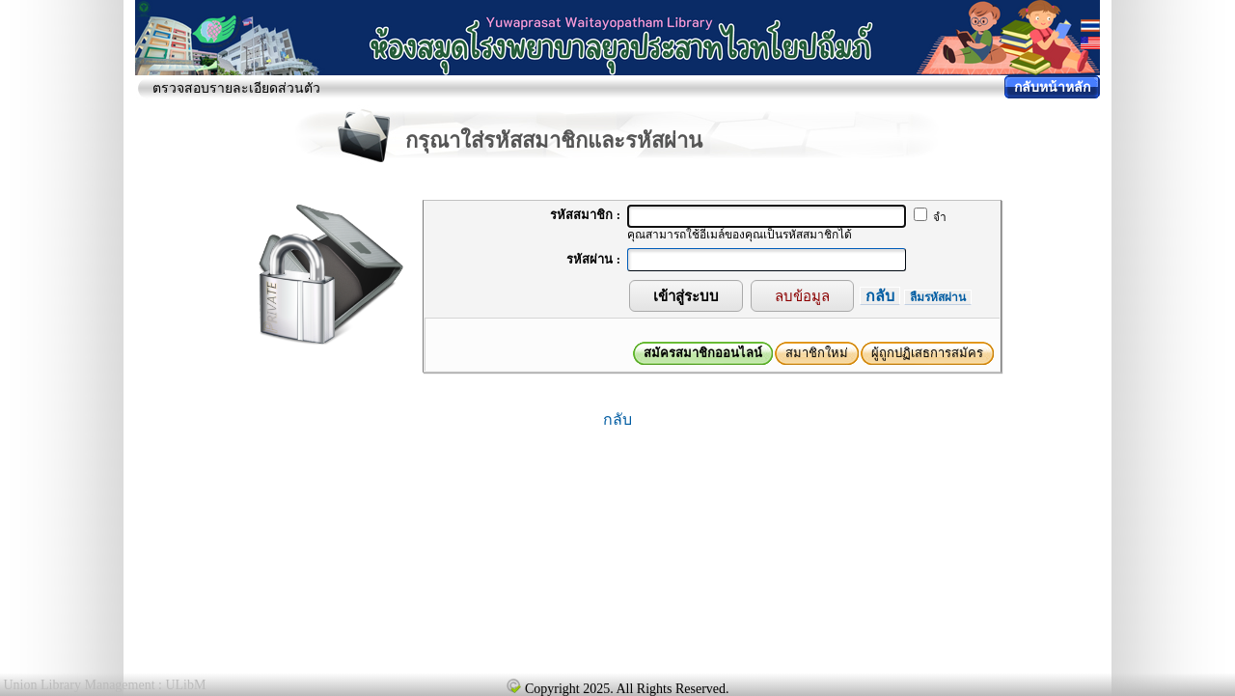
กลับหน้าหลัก (1052, 87)
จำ (930, 217)
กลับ (879, 296)
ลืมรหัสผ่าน (938, 297)
